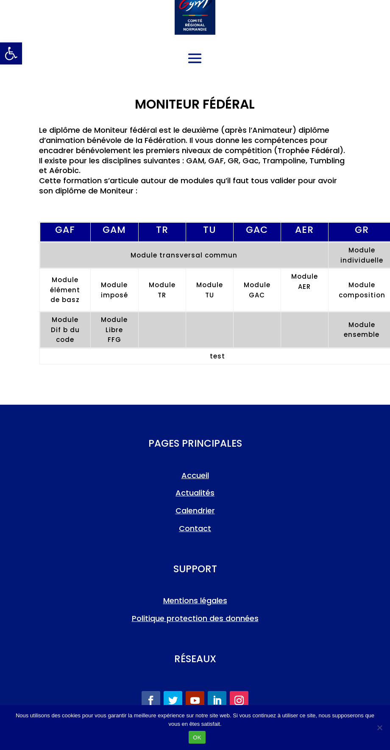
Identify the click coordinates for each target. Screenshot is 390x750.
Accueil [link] (195, 475)
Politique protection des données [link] (195, 618)
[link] (11, 53)
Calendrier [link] (195, 510)
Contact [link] (195, 528)
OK (197, 737)
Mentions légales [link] (195, 600)
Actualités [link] (195, 492)
